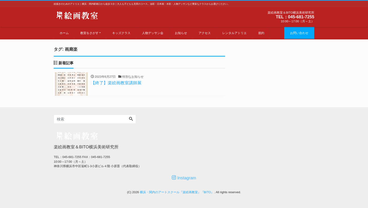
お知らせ (181, 33)
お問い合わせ (299, 33)
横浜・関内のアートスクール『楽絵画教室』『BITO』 (177, 192)
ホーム (64, 33)
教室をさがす (89, 33)
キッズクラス (121, 33)
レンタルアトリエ (234, 33)
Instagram (184, 177)
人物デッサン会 (152, 33)
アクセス (205, 33)
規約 (261, 33)
